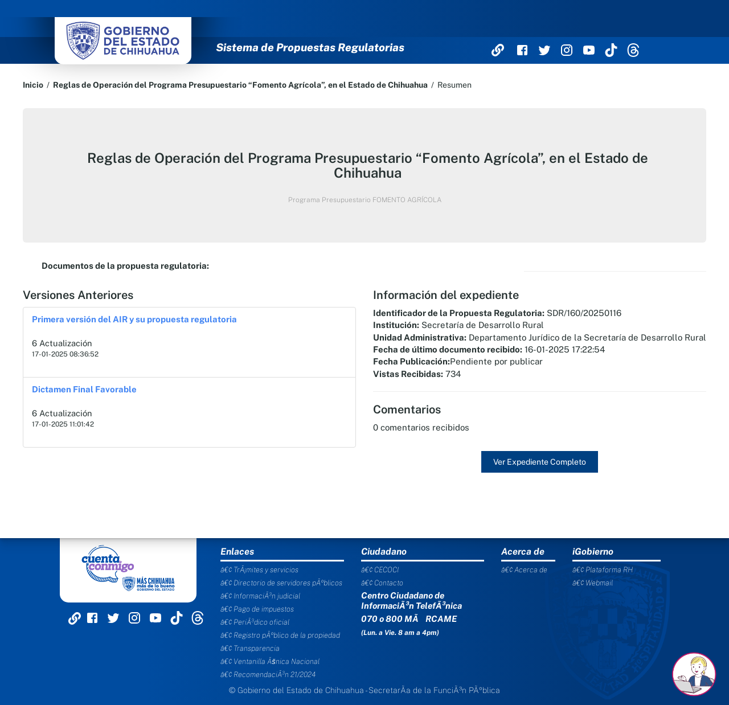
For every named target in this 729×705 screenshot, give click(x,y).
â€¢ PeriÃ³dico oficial (254, 622)
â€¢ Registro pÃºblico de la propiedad (280, 635)
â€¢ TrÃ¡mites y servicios (259, 569)
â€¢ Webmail (592, 583)
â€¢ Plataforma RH (602, 569)
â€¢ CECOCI (380, 569)
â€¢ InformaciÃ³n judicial (260, 596)
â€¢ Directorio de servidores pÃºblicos (281, 583)
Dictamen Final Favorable (84, 389)
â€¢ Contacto (382, 583)
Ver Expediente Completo (539, 461)
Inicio (33, 84)
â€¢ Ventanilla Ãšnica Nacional (270, 661)
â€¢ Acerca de (524, 569)
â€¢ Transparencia (250, 648)
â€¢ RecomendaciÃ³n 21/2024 (268, 674)
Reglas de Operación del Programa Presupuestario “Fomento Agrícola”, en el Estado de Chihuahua (240, 84)
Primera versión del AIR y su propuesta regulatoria (134, 319)
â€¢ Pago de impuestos (257, 609)
